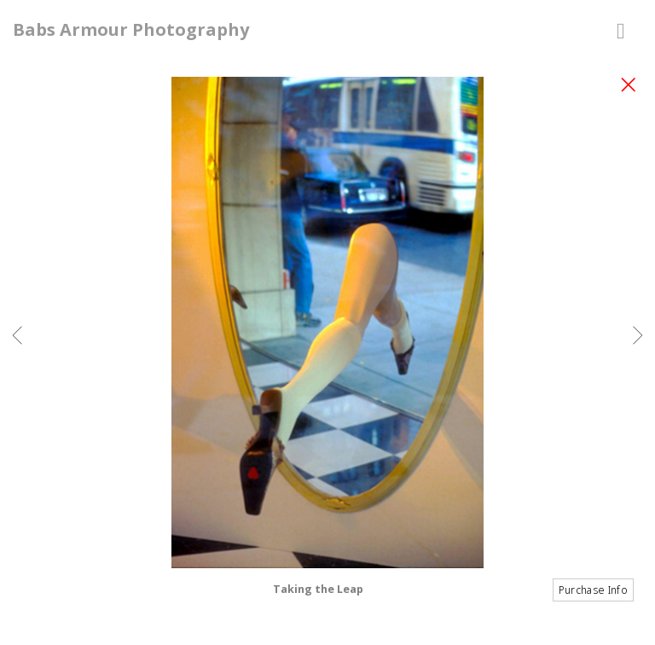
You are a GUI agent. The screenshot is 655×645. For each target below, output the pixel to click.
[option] (327, 344)
